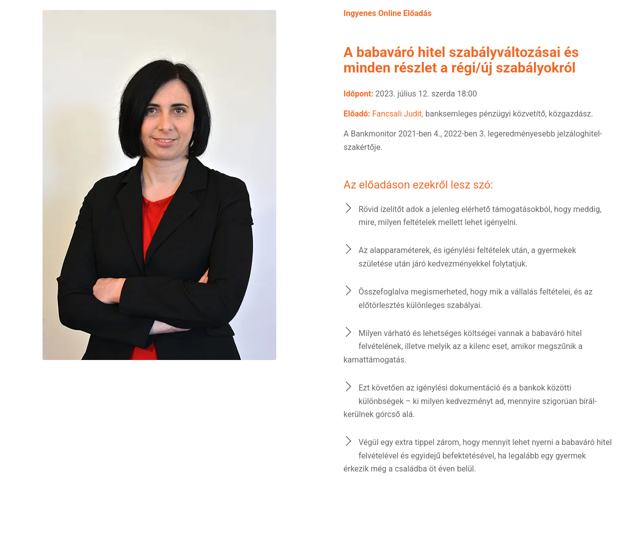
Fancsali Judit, (397, 113)
